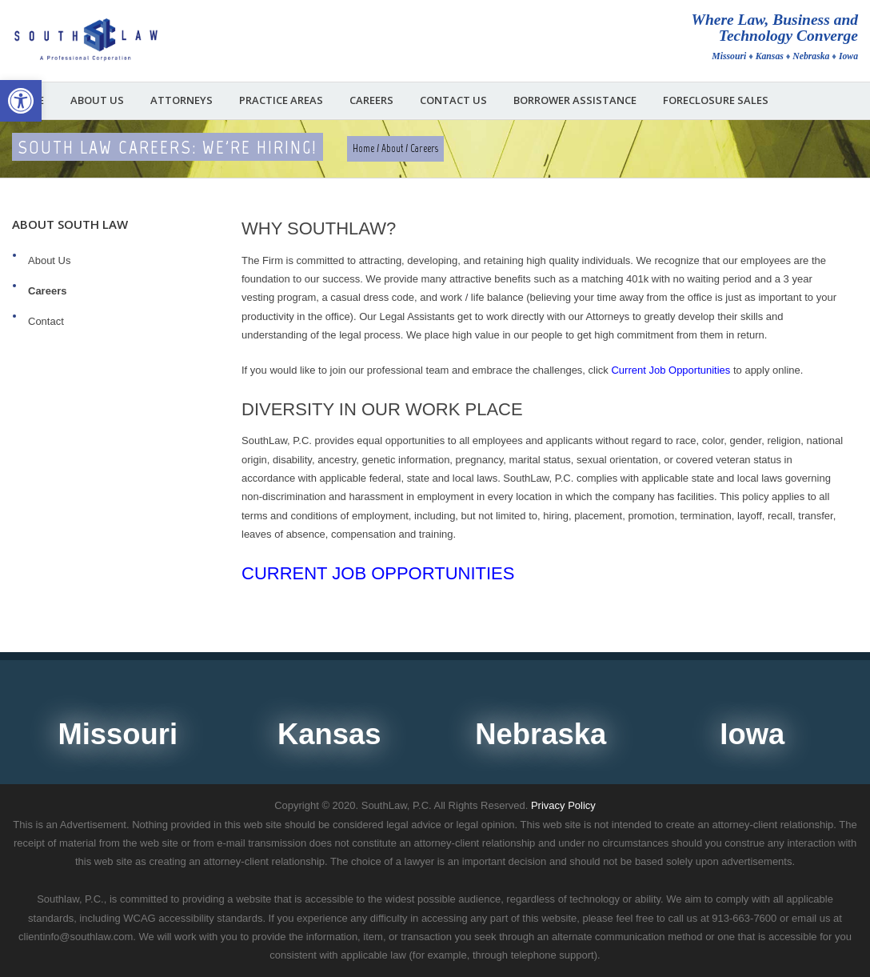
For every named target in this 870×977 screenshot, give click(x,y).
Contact (46, 321)
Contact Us (453, 100)
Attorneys (181, 100)
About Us (97, 100)
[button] (21, 101)
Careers (371, 100)
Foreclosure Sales (715, 100)
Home (363, 148)
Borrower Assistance (575, 100)
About (392, 148)
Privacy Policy (563, 805)
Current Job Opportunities (377, 573)
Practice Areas (281, 100)
